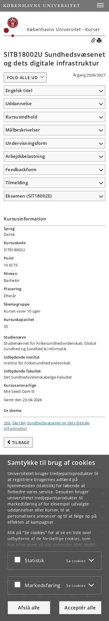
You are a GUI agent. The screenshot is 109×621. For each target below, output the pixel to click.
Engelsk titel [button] (19, 90)
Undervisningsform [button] (26, 143)
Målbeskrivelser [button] (23, 130)
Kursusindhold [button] (21, 117)
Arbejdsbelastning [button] (25, 156)
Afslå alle (29, 607)
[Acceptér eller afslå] (19, 559)
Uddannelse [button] (19, 103)
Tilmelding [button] (17, 182)
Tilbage (21, 442)
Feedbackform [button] (21, 169)
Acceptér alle (80, 607)
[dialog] (54, 538)
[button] (100, 5)
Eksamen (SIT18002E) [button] (29, 196)
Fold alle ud (22, 77)
